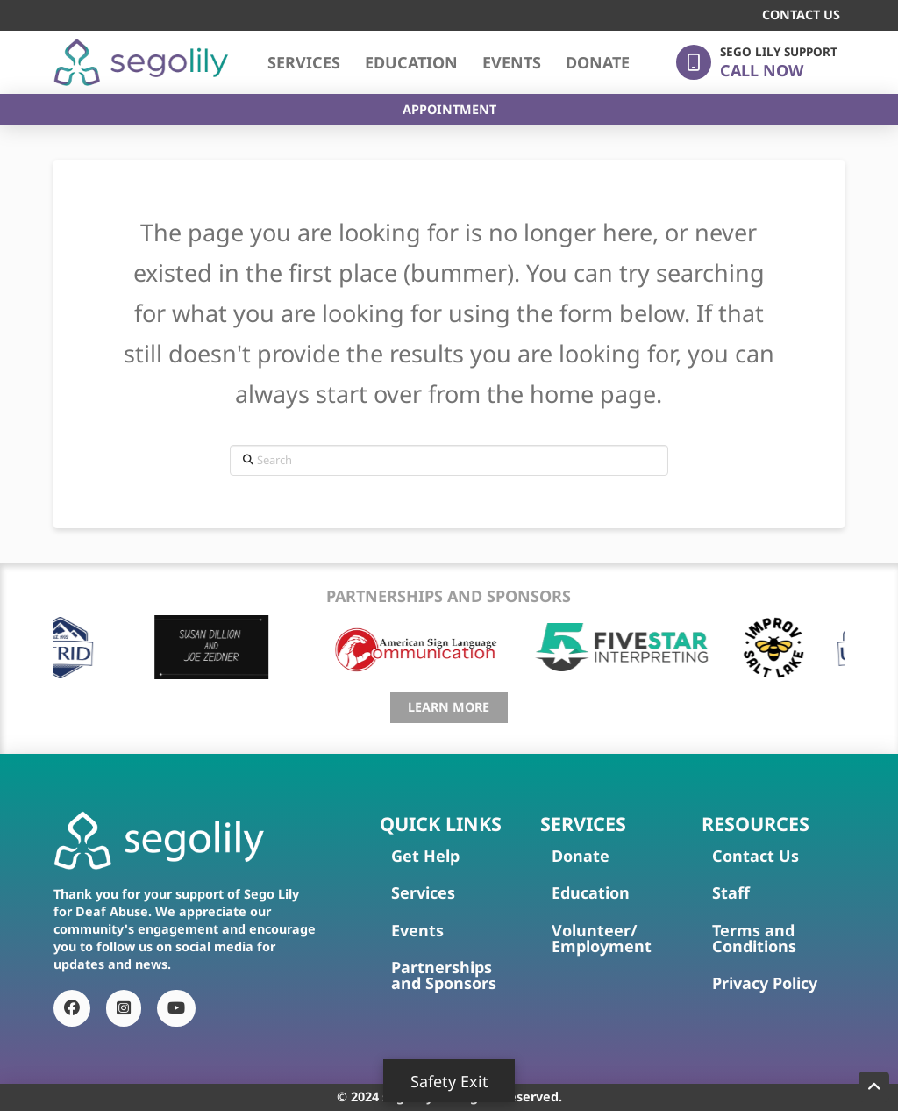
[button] (757, 62)
